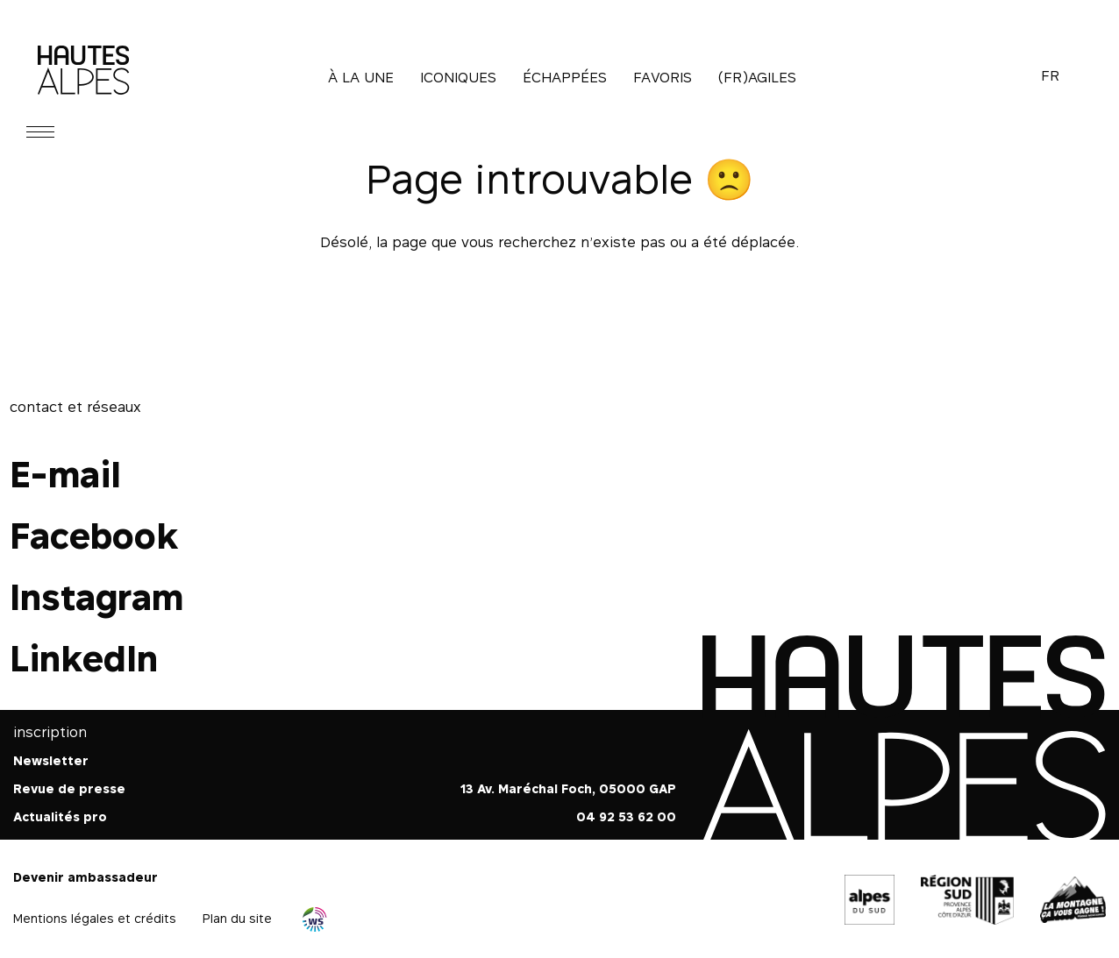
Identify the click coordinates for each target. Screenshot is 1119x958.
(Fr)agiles (757, 77)
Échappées (565, 77)
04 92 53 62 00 (626, 816)
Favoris (662, 77)
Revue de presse (69, 788)
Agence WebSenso (315, 919)
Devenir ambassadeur (85, 876)
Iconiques (458, 77)
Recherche (1005, 77)
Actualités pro (60, 816)
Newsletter (51, 760)
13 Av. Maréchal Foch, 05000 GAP (568, 788)
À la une (361, 77)
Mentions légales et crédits (94, 918)
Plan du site (237, 918)
